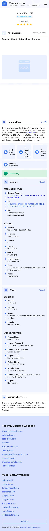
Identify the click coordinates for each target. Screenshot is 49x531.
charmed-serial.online (12, 462)
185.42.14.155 (16, 206)
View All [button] (44, 122)
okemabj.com (8, 450)
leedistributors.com (10, 515)
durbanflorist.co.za (10, 507)
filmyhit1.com (8, 495)
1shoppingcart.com (10, 488)
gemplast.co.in (8, 458)
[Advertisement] (24, 48)
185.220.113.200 (28, 206)
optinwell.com (8, 435)
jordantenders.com (10, 446)
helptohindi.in (8, 480)
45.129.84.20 (22, 204)
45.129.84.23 (33, 204)
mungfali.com (8, 511)
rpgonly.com (7, 484)
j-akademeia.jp (8, 466)
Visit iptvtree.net (24, 16)
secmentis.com (8, 492)
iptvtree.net (30, 133)
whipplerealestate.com (12, 431)
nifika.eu (6, 442)
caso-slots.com (9, 439)
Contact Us (24, 521)
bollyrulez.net (8, 499)
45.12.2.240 (11, 204)
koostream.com (9, 503)
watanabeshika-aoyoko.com (15, 454)
